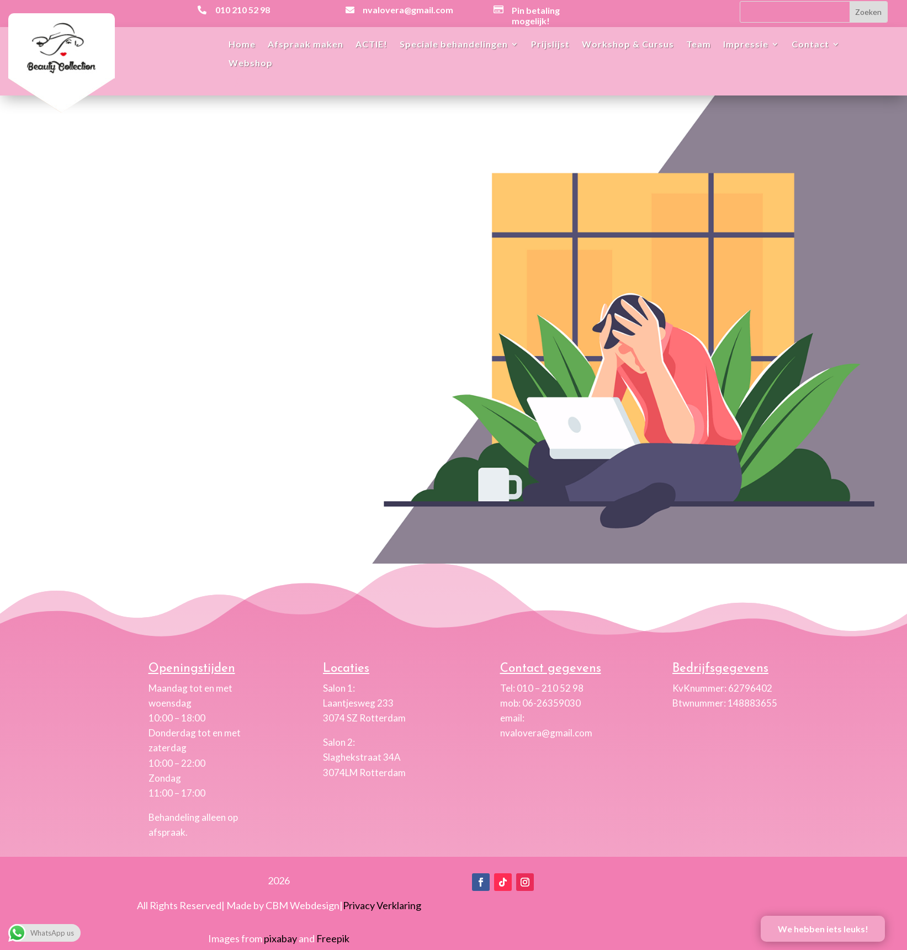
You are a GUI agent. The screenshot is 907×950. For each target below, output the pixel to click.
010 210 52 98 (242, 9)
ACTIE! (372, 44)
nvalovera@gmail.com (408, 9)
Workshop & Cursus (628, 44)
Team (698, 44)
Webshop (251, 63)
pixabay (280, 938)
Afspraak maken (305, 44)
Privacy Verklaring (382, 905)
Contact (810, 44)
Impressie (745, 44)
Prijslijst (550, 44)
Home (242, 44)
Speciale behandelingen (454, 44)
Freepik (332, 938)
